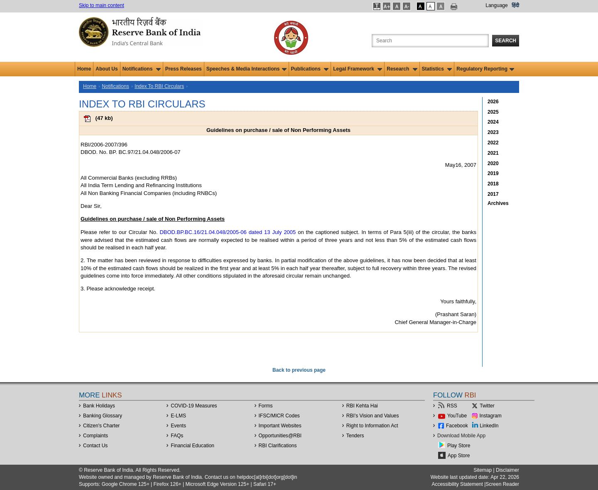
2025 (493, 112)
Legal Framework (357, 69)
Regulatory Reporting (485, 69)
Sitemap (482, 470)
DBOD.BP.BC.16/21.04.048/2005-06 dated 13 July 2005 (227, 232)
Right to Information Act (372, 426)
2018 (493, 184)
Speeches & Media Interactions (246, 69)
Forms (266, 406)
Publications (310, 69)
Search (505, 41)
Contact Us (95, 446)
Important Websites (280, 426)
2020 (493, 163)
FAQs (177, 436)
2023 (493, 132)
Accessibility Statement (457, 484)
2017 (493, 194)
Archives (498, 203)
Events (178, 426)
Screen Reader (502, 484)
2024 (493, 122)
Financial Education (192, 446)
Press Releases (183, 69)
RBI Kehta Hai (362, 406)
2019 (493, 173)
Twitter (487, 406)
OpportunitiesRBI (280, 436)
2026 (493, 102)
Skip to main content (101, 5)
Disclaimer (507, 470)
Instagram (491, 416)
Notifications (142, 69)
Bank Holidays (99, 406)
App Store (459, 455)
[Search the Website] (430, 40)
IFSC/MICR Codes (279, 416)
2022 (493, 143)
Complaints (95, 436)
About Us (107, 69)
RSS (452, 406)
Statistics (437, 69)
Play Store (458, 446)
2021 (493, 153)
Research (402, 69)
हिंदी (515, 5)
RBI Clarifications (278, 446)
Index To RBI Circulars (159, 86)
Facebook (457, 426)
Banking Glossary (102, 416)
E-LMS (178, 416)
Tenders (355, 436)
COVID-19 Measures (194, 406)
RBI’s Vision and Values (372, 416)
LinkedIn (489, 426)
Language (496, 5)
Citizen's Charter (101, 426)
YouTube (457, 416)
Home (84, 69)
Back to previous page (299, 370)
